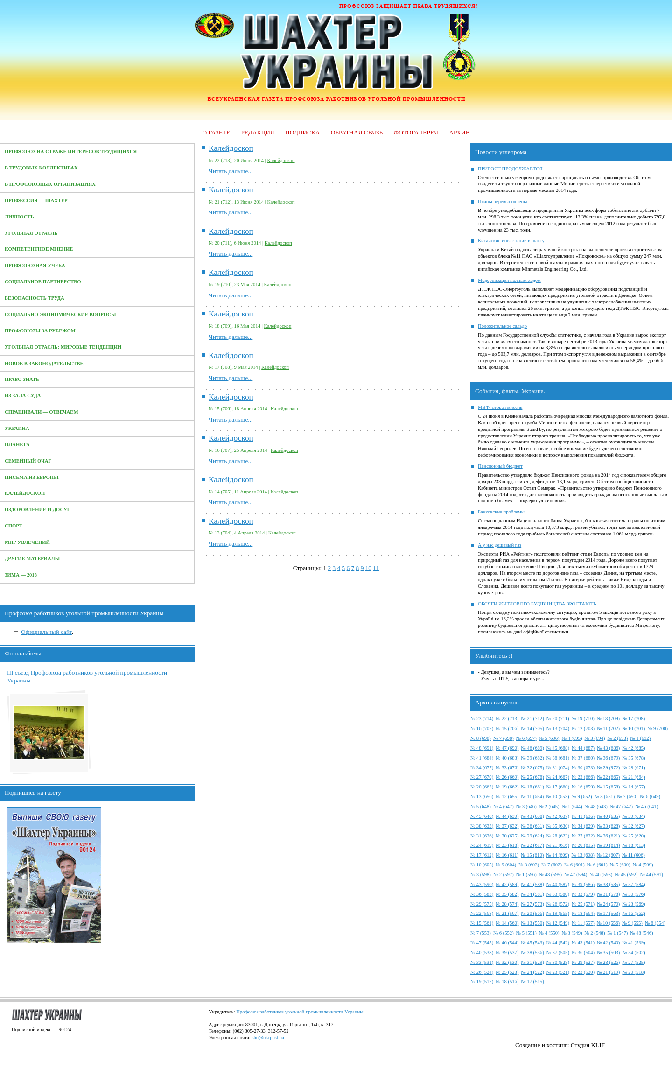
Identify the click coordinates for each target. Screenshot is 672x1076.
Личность (19, 216)
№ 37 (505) (557, 952)
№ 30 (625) (507, 835)
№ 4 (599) (643, 864)
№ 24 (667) (557, 777)
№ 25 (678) (532, 777)
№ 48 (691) (481, 748)
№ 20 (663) (481, 786)
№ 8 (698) (480, 738)
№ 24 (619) (481, 845)
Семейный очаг (28, 461)
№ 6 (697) (526, 738)
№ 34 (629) (583, 826)
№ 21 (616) (557, 845)
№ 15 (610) (532, 855)
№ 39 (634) (633, 816)
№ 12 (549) (557, 923)
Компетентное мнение (39, 249)
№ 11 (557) (583, 923)
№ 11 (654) (532, 796)
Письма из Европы (32, 477)
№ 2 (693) (617, 738)
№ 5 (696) (549, 738)
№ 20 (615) (583, 845)
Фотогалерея (416, 132)
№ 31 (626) (481, 835)
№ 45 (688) (557, 748)
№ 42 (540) (608, 942)
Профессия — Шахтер (36, 200)
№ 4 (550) (549, 932)
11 (376, 567)
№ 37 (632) (507, 826)
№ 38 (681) (557, 757)
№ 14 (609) (557, 855)
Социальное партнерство (43, 281)
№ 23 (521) (557, 972)
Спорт (13, 525)
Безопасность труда (34, 298)
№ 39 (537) (507, 952)
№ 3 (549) (572, 932)
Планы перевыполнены (502, 201)
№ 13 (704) (557, 728)
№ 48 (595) (550, 874)
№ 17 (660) (557, 786)
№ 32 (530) (507, 962)
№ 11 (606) (633, 855)
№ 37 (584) (633, 884)
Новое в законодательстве (44, 363)
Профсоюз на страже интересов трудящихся (71, 151)
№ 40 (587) (557, 884)
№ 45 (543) (532, 942)
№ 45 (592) (626, 874)
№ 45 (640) (481, 816)
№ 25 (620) (633, 835)
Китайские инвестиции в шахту (511, 240)
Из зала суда (23, 395)
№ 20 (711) (557, 718)
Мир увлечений (27, 542)
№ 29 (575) (481, 904)
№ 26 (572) (557, 904)
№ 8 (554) (655, 923)
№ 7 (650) (627, 796)
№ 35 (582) (507, 894)
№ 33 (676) (507, 767)
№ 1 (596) (526, 874)
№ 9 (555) (632, 923)
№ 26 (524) (481, 972)
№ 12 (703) (583, 728)
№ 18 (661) (532, 786)
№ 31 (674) (557, 767)
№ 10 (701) (633, 728)
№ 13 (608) (583, 855)
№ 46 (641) (646, 806)
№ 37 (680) (583, 757)
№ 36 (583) (481, 894)
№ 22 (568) (481, 913)
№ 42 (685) (633, 748)
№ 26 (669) (507, 777)
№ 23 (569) (633, 904)
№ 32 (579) (583, 894)
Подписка (302, 132)
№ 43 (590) (481, 884)
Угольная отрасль (31, 233)
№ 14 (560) (507, 923)
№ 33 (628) (608, 826)
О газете (216, 132)
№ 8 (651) (604, 796)
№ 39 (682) (532, 757)
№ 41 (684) (481, 757)
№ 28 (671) (633, 767)
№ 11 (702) (608, 728)
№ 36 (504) (583, 952)
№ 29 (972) (608, 767)
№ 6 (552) (503, 932)
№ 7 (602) (551, 864)
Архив (459, 132)
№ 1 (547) (617, 932)
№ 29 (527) (583, 962)
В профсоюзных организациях (50, 184)
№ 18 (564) (583, 913)
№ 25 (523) (507, 972)
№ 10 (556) (608, 923)
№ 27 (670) (481, 777)
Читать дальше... (230, 171)
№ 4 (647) (503, 806)
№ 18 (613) (633, 845)
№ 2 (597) (503, 874)
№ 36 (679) (608, 757)
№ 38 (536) (532, 952)
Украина (17, 428)
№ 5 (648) (480, 806)
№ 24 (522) (532, 972)
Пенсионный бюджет (500, 466)
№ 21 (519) (608, 972)
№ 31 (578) (608, 894)
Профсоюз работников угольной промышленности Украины (299, 1011)
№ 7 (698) (503, 738)
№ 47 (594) (575, 874)
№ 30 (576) (633, 894)
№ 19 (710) (583, 718)
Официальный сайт (46, 631)
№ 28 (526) (608, 962)
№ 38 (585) (608, 884)
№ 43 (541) (583, 942)
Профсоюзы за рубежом (40, 330)
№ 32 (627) (633, 826)
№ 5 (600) (620, 864)
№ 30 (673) (583, 767)
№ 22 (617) (532, 845)
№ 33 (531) (481, 962)
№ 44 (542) (557, 942)
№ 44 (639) (507, 816)
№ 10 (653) (557, 796)
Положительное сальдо (502, 326)
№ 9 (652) (582, 796)
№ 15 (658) (608, 786)
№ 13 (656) (481, 796)
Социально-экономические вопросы (60, 314)
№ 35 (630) (557, 826)
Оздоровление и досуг (37, 509)
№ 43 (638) (532, 816)
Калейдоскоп (25, 493)
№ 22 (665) (608, 777)
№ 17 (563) (608, 913)
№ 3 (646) (526, 806)
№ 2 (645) (549, 806)
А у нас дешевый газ (499, 545)
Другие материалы (32, 558)
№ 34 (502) (633, 952)
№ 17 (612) (481, 855)
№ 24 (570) (608, 904)
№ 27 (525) (633, 962)
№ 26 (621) (608, 835)
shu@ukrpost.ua (268, 1037)
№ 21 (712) (532, 718)
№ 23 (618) (507, 845)
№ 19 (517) (481, 981)
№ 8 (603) (528, 864)
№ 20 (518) (633, 972)
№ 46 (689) (532, 748)
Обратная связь (357, 132)
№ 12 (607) (608, 855)
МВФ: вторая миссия (500, 407)
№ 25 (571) (583, 904)
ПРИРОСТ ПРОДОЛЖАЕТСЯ (510, 168)
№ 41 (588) (532, 884)
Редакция (257, 132)
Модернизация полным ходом (509, 280)
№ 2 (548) (595, 932)
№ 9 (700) (657, 728)
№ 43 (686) (608, 748)
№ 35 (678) (633, 757)
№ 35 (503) (608, 952)
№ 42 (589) (507, 884)
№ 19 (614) (608, 845)
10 (368, 567)
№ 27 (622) (583, 835)
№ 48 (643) (596, 806)
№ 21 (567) (507, 913)
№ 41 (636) (583, 816)
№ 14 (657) (633, 786)
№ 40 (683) (507, 757)
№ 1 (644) (572, 806)
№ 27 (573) (532, 904)
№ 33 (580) (557, 894)
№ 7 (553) (480, 932)
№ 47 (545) (481, 942)
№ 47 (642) (621, 806)
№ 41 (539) (633, 942)
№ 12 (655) (507, 796)
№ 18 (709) (608, 718)
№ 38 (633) (481, 826)
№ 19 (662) (507, 786)
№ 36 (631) (532, 826)
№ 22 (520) (583, 972)
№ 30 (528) (557, 962)
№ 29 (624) (532, 835)
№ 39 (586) (583, 884)
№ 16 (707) (481, 728)
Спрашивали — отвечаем (41, 412)
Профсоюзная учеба (35, 265)
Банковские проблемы (501, 511)
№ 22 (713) (507, 718)
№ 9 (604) (506, 864)
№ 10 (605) (481, 864)
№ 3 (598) (480, 874)
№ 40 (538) (481, 952)
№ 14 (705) (532, 728)
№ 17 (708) (633, 718)
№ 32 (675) (532, 767)
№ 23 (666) (583, 777)
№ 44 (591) (651, 874)
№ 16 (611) (507, 855)
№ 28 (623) (557, 835)
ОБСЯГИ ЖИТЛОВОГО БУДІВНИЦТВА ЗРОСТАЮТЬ (537, 603)
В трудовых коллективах (41, 167)
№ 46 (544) (507, 942)
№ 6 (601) (574, 864)
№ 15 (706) (507, 728)
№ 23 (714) (481, 718)
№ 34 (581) (532, 894)
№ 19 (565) (557, 913)
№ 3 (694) (595, 738)
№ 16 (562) (633, 913)
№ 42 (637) (557, 816)
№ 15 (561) (481, 923)
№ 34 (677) (481, 767)
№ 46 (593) (600, 874)
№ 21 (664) (633, 777)
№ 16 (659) (583, 786)
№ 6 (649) (650, 796)
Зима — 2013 (21, 574)
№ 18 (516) (507, 981)
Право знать (22, 379)
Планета (17, 444)
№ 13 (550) (532, 923)
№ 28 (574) (507, 904)
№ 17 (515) (532, 981)
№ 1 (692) (640, 738)
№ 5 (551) (526, 932)
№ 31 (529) (532, 962)
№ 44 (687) (583, 748)
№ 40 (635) (608, 816)
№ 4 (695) (572, 738)
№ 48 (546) (641, 932)
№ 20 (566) (532, 913)
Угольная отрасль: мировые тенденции (63, 347)
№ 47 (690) (507, 748)
